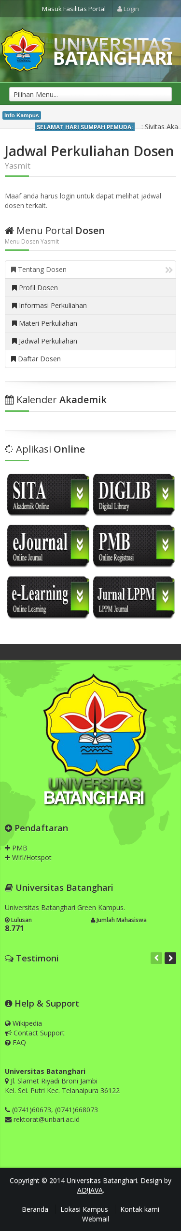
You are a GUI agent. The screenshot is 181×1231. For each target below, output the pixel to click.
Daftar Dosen (36, 358)
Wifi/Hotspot (28, 857)
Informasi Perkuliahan (49, 305)
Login (128, 8)
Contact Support (35, 1032)
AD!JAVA (90, 1189)
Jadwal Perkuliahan (44, 340)
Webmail (95, 1218)
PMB (16, 847)
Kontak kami (139, 1209)
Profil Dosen (35, 287)
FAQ (15, 1042)
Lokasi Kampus (84, 1209)
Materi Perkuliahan (44, 323)
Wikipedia (23, 1023)
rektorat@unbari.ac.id (47, 1119)
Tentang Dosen (92, 269)
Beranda (35, 1209)
